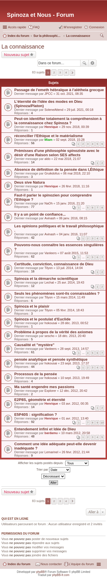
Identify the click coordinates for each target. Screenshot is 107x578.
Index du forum (19, 564)
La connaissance (22, 46)
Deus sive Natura (29, 182)
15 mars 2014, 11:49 (70, 297)
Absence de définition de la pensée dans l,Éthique (59, 169)
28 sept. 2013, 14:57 (74, 348)
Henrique (51, 127)
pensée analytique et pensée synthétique (51, 359)
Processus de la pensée (35, 374)
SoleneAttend (54, 109)
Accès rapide (17, 27)
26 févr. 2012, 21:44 (75, 452)
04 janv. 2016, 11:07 (73, 234)
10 (102, 422)
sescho (49, 336)
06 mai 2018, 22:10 (76, 173)
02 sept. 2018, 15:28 (70, 139)
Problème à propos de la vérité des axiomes (53, 332)
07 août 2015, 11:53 (74, 253)
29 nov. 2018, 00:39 (75, 127)
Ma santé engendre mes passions (44, 387)
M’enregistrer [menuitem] (73, 27)
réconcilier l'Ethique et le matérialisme (48, 136)
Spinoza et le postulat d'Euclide (42, 319)
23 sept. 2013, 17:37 (74, 363)
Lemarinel (51, 452)
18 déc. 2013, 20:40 (72, 336)
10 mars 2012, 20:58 (75, 433)
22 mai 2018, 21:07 (67, 158)
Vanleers (51, 253)
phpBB (40, 571)
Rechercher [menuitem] (102, 36)
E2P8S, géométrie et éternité (39, 400)
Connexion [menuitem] (96, 27)
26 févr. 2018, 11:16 (75, 186)
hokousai (51, 323)
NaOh (49, 203)
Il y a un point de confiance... (40, 214)
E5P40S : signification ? (35, 414)
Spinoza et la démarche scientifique (46, 278)
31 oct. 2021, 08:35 (69, 93)
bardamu (51, 433)
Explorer (50, 390)
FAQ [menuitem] (36, 27)
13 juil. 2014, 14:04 (69, 268)
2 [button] (54, 72)
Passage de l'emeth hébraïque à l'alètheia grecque (59, 90)
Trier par (53, 469)
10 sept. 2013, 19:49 (74, 378)
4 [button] (66, 72)
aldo (48, 158)
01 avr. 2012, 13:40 (75, 418)
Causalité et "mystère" (34, 345)
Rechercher (84, 63)
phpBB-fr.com (61, 575)
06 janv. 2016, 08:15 (73, 218)
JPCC (49, 93)
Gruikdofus (52, 173)
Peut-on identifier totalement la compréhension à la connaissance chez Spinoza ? (58, 121)
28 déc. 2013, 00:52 (74, 323)
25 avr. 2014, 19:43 (70, 282)
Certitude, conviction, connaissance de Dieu (53, 264)
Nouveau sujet (16, 54)
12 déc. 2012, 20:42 (73, 390)
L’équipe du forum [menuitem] (81, 564)
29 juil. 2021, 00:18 (80, 109)
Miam (49, 139)
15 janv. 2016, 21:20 (70, 203)
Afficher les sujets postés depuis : (53, 463)
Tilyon (49, 268)
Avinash (50, 218)
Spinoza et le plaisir (31, 306)
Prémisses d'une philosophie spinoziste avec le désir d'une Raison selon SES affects (56, 152)
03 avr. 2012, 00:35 (75, 403)
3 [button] (60, 72)
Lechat (49, 282)
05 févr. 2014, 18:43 (70, 310)
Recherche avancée (92, 63)
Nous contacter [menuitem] (51, 564)
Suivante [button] (72, 73)
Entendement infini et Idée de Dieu (45, 429)
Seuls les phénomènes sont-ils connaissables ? (57, 293)
